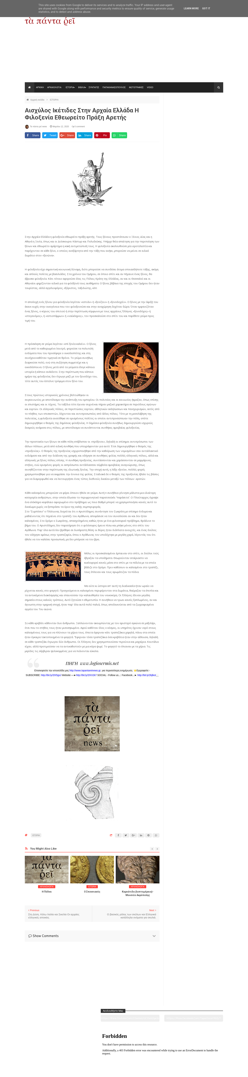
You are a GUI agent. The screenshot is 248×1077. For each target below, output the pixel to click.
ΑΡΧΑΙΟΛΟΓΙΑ (54, 87)
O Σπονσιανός (92, 891)
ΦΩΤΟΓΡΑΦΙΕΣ (136, 87)
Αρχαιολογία (43, 1055)
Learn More (191, 8)
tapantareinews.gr (213, 1071)
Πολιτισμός (124, 1055)
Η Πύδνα (46, 891)
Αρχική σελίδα (37, 99)
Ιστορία (84, 1055)
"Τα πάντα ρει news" (59, 1071)
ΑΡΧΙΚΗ (40, 87)
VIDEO (150, 87)
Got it (206, 8)
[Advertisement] (124, 56)
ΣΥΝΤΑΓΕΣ (94, 87)
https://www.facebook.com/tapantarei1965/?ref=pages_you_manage (210, 108)
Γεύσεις (164, 1055)
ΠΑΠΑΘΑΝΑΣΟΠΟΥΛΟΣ (114, 87)
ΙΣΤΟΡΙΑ (70, 87)
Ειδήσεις (204, 1055)
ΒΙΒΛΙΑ (81, 87)
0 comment (78, 126)
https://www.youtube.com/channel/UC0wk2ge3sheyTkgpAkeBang (181, 108)
